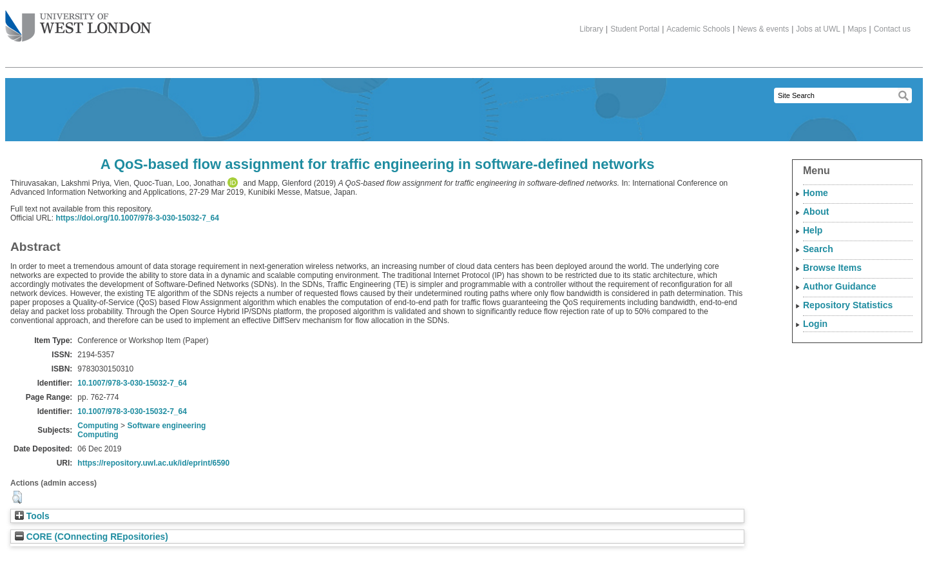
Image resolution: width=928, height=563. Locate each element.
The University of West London (78, 21)
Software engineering (166, 425)
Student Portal (634, 29)
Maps (856, 29)
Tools (32, 516)
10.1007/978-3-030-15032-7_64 (131, 383)
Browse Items (832, 267)
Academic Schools (698, 29)
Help (812, 230)
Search (818, 249)
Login (815, 324)
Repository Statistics (848, 305)
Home (815, 193)
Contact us (892, 29)
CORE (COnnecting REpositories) (91, 537)
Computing (97, 425)
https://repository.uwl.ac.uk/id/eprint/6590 (153, 463)
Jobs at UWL (818, 29)
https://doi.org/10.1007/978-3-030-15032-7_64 (136, 217)
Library (591, 29)
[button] (17, 497)
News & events (763, 29)
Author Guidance (839, 286)
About (816, 211)
